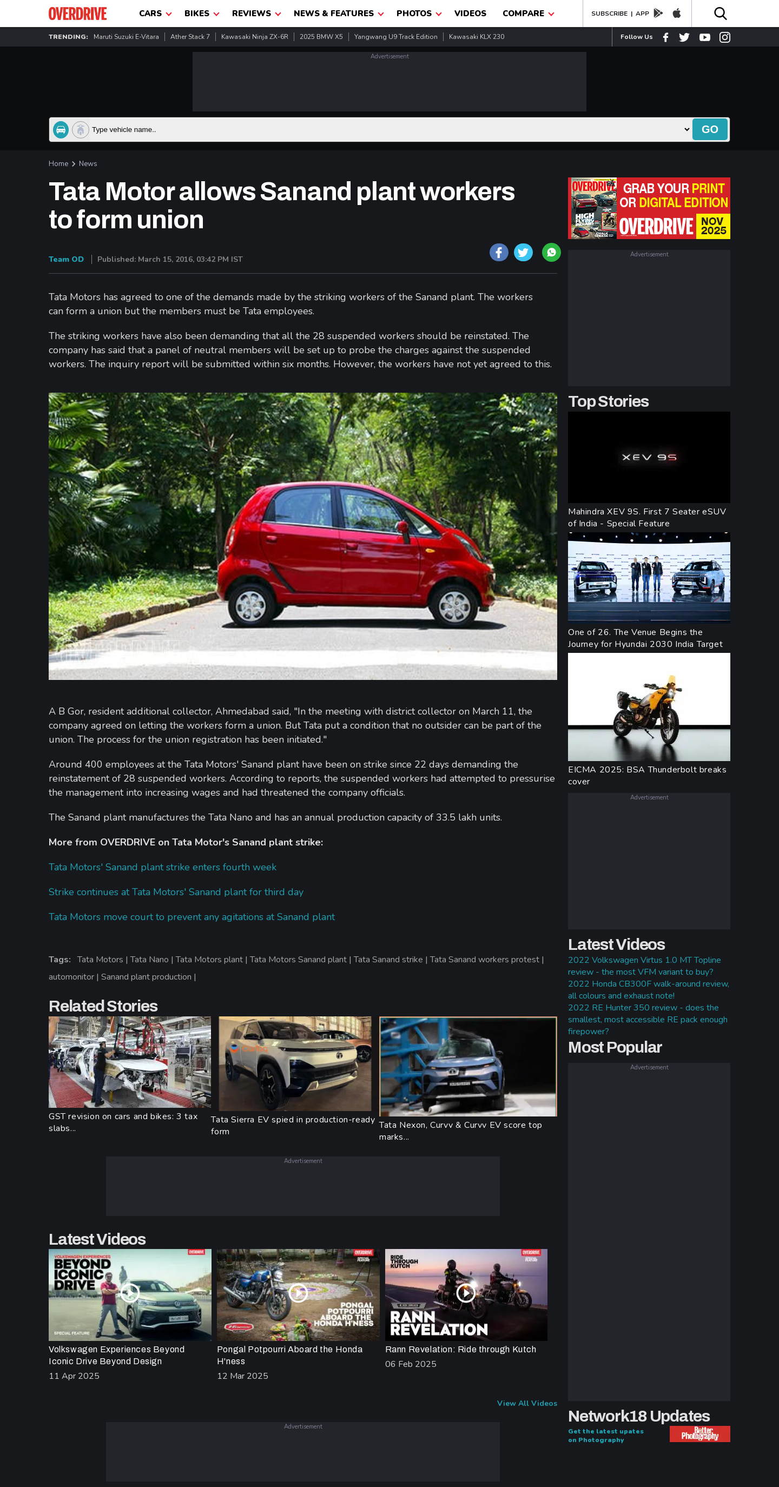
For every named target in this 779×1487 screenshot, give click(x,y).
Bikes (202, 13)
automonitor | (75, 977)
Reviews (256, 13)
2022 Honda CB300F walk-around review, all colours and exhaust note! (648, 990)
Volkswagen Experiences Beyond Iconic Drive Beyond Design (116, 1355)
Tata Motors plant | (213, 960)
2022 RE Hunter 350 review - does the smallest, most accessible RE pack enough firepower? (648, 1019)
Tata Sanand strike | (392, 960)
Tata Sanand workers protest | (488, 960)
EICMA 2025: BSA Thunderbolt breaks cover (647, 776)
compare (528, 13)
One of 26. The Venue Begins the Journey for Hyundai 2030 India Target (645, 638)
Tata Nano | (153, 960)
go (710, 129)
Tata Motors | (103, 960)
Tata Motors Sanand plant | (302, 960)
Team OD (66, 259)
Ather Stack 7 (190, 36)
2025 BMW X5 (321, 36)
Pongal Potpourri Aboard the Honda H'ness (290, 1355)
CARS (155, 13)
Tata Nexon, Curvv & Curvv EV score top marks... (461, 1131)
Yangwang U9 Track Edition (396, 36)
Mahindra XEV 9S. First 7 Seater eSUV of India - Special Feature (647, 518)
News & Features (339, 13)
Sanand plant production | (150, 977)
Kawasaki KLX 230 (476, 36)
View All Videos (527, 1403)
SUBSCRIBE (609, 13)
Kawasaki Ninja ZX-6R (254, 36)
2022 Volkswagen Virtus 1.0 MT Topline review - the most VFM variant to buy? (644, 966)
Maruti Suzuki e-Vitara (126, 36)
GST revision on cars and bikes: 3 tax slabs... (123, 1122)
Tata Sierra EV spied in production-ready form (293, 1126)
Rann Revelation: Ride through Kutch (461, 1349)
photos (419, 13)
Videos (470, 13)
